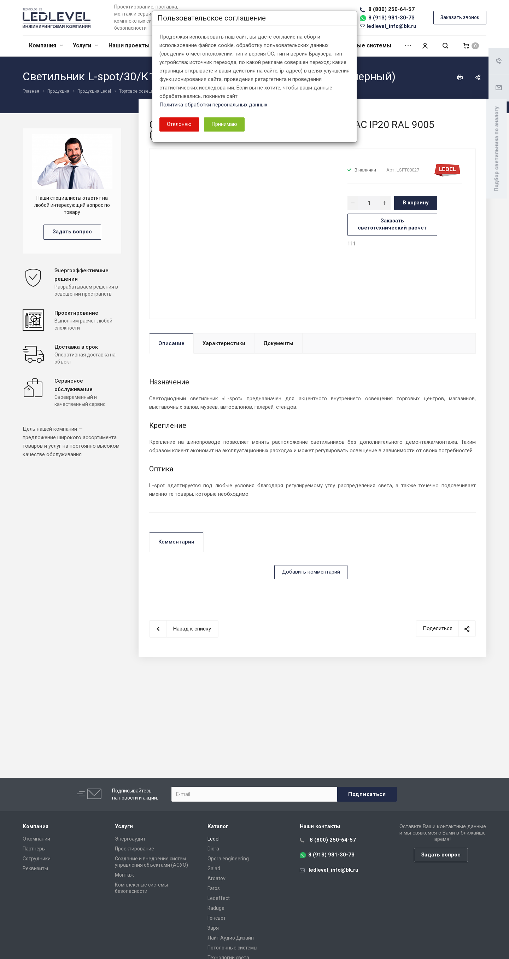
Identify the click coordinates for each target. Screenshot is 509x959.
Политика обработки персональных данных (213, 104)
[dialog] (254, 479)
